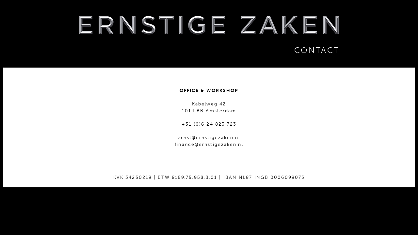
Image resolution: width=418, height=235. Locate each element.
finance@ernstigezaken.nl (209, 144)
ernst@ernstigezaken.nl (209, 137)
